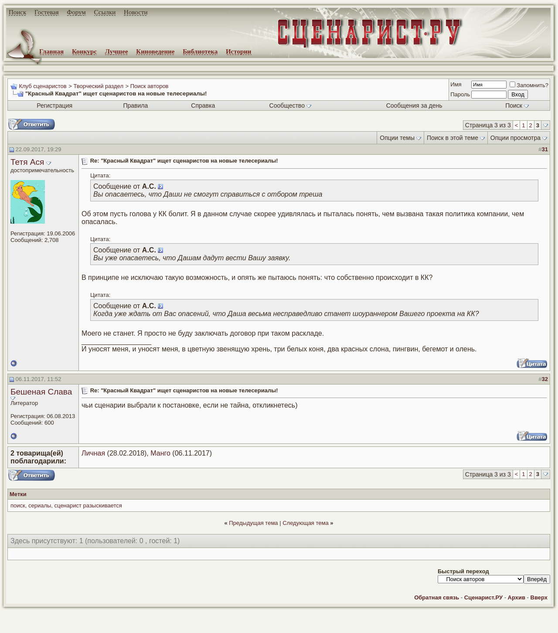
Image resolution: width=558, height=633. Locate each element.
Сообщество (290, 105)
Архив (516, 597)
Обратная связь (436, 597)
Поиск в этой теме (452, 137)
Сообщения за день (414, 105)
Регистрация (54, 105)
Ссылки (105, 12)
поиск (17, 505)
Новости (135, 12)
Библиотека (200, 51)
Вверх (539, 597)
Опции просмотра (515, 137)
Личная (93, 453)
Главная (51, 51)
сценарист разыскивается (88, 505)
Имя (455, 84)
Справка (203, 105)
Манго (160, 453)
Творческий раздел (98, 86)
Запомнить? (529, 85)
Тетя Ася (27, 162)
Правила (135, 105)
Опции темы (397, 137)
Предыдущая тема (253, 523)
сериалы (39, 505)
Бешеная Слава (41, 391)
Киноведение (155, 51)
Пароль (460, 94)
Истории (239, 51)
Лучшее (116, 51)
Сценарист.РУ (483, 597)
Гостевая (46, 12)
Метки (18, 494)
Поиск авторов (149, 86)
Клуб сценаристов (42, 86)
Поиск (17, 12)
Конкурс (84, 51)
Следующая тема (305, 523)
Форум (76, 12)
